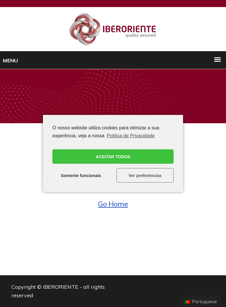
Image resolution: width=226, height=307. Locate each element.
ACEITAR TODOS (113, 156)
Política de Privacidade (131, 135)
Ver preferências (145, 175)
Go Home (113, 203)
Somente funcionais (81, 175)
